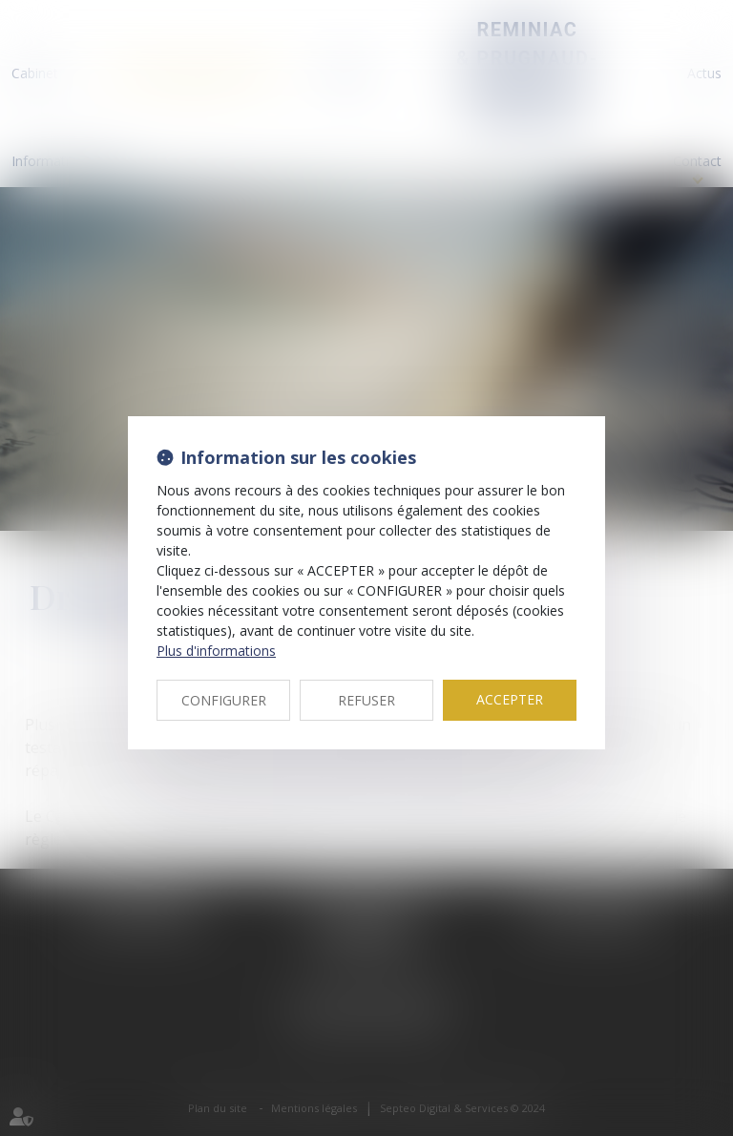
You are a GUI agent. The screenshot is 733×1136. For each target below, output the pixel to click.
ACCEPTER (509, 699)
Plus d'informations (216, 651)
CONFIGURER (223, 700)
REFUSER (366, 700)
